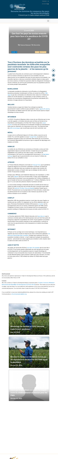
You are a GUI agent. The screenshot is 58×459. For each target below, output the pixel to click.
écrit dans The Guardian (33, 247)
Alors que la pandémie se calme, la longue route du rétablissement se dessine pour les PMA (28, 392)
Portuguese (43, 52)
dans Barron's (41, 216)
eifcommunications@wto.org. (19, 294)
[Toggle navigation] (48, 20)
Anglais (37, 52)
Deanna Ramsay (25, 45)
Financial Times (37, 165)
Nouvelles (37, 45)
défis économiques (15, 128)
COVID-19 (14, 52)
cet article (40, 204)
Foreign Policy (33, 137)
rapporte (16, 176)
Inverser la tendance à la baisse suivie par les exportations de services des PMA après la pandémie (29, 359)
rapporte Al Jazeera (44, 109)
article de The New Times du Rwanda (24, 188)
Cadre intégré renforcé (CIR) (39, 15)
